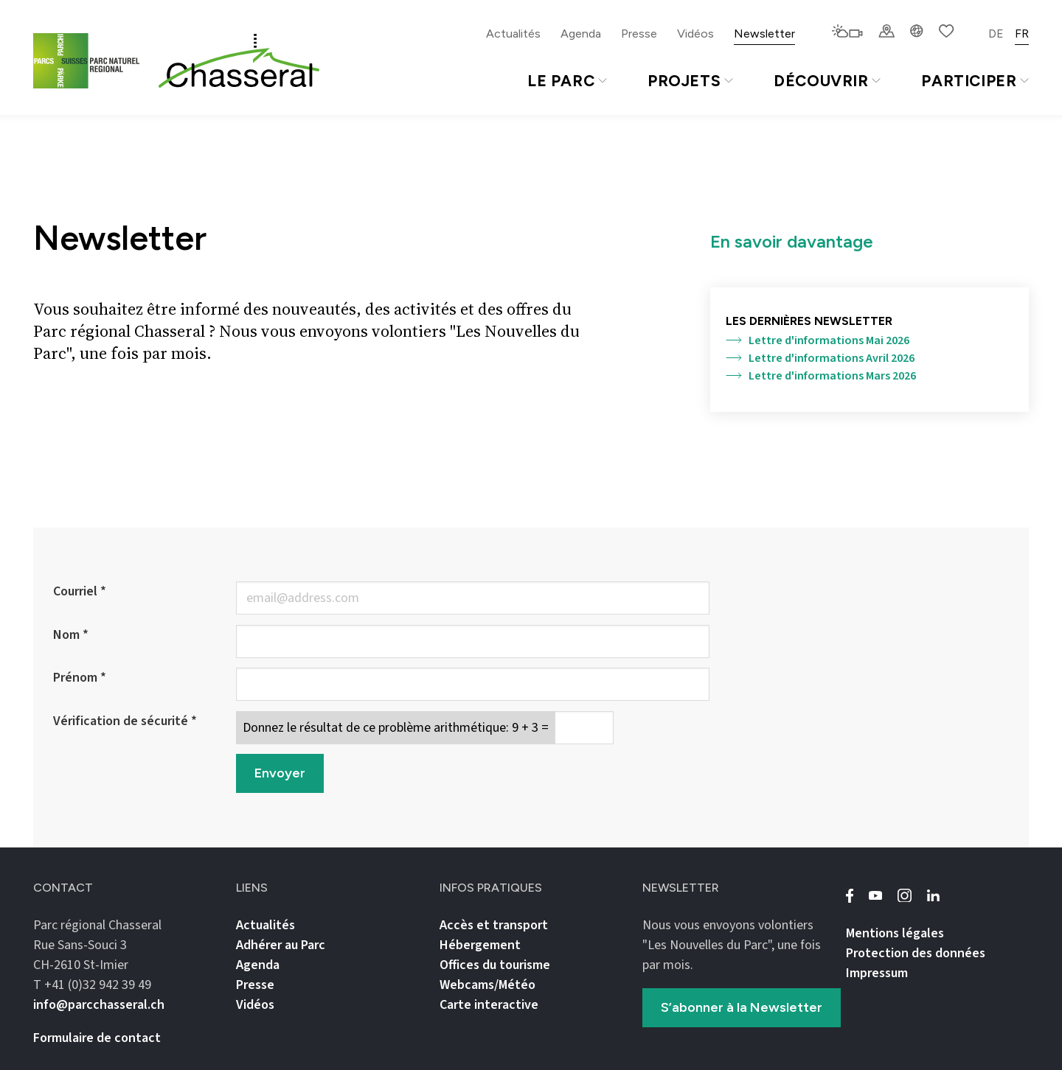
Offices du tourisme (495, 965)
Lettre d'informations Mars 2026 (821, 376)
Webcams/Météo (487, 985)
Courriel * (79, 591)
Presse (639, 34)
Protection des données (915, 953)
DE (996, 34)
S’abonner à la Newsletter (741, 1007)
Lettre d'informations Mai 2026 (817, 340)
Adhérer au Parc (280, 945)
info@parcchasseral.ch (98, 1005)
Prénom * (79, 677)
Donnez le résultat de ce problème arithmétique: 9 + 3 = (396, 727)
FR (1022, 34)
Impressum (877, 973)
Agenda (580, 34)
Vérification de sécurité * (125, 721)
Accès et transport (494, 925)
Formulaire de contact (97, 1038)
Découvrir (827, 80)
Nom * (70, 635)
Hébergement (480, 945)
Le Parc (567, 80)
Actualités (513, 34)
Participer (975, 80)
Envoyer (279, 773)
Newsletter (764, 34)
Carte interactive (489, 1005)
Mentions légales (895, 933)
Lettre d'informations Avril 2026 (820, 358)
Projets (690, 80)
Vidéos (695, 34)
